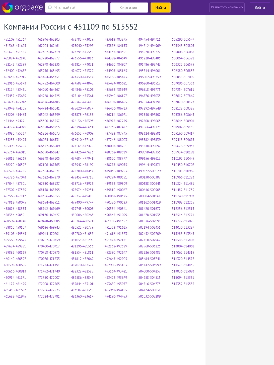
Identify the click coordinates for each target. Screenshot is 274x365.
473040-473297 (82, 46)
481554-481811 (82, 252)
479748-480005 (82, 209)
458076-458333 (15, 209)
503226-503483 (149, 252)
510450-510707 (183, 165)
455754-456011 (15, 152)
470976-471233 (48, 259)
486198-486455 (116, 102)
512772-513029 (183, 221)
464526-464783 (48, 102)
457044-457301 (15, 183)
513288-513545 (183, 234)
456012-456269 (15, 158)
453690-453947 (15, 102)
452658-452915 (15, 77)
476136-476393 (82, 121)
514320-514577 (183, 259)
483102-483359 (82, 290)
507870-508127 (183, 102)
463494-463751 (48, 77)
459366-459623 (15, 240)
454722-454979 (15, 127)
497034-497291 (149, 102)
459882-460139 (15, 252)
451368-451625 (15, 46)
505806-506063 (183, 52)
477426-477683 (82, 152)
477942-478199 (82, 165)
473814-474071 (82, 64)
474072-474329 (82, 71)
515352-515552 (183, 284)
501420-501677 (149, 209)
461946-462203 (48, 39)
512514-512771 (183, 215)
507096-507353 (183, 83)
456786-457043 (15, 177)
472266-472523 (48, 290)
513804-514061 (183, 246)
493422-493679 (116, 278)
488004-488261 (116, 146)
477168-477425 (82, 146)
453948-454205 (15, 108)
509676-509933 (183, 146)
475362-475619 (82, 102)
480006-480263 (82, 215)
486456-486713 (116, 108)
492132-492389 (116, 246)
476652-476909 (82, 133)
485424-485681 (116, 83)
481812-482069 (82, 259)
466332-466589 (48, 146)
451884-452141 (15, 58)
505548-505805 (183, 46)
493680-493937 (116, 284)
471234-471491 (48, 265)
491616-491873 (116, 234)
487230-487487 (116, 127)
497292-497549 (149, 108)
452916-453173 (15, 83)
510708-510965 (183, 171)
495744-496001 (149, 71)
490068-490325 (116, 196)
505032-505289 (149, 296)
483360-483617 (82, 296)
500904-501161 (149, 196)
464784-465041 (48, 108)
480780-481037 (82, 234)
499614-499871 (149, 165)
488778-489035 (116, 165)
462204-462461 (48, 46)
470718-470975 (48, 252)
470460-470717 (48, 246)
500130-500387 (149, 177)
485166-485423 (116, 77)
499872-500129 (149, 171)
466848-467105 (48, 158)
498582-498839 (149, 140)
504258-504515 (149, 278)
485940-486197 (116, 96)
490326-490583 (116, 202)
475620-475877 (82, 108)
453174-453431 (15, 89)
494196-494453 (116, 296)
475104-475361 (82, 96)
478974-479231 (82, 190)
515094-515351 (183, 278)
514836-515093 (183, 271)
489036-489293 (116, 171)
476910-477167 (82, 140)
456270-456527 (15, 165)
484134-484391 (116, 52)
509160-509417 (183, 133)
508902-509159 (183, 127)
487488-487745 (116, 133)
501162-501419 (149, 202)
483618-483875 (116, 39)
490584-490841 (116, 209)
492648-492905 (116, 259)
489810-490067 (116, 190)
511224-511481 (183, 183)
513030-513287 (183, 227)
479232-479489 (82, 196)
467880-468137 (48, 183)
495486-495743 (149, 64)
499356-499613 (149, 158)
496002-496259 (149, 77)
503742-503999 (149, 265)
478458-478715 (82, 177)
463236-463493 (48, 71)
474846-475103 (82, 89)
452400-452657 (15, 71)
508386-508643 (183, 115)
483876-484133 (116, 46)
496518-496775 (149, 89)
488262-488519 (116, 152)
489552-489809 (116, 183)
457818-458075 (15, 202)
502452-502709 (149, 234)
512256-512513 (183, 209)
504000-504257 (149, 271)
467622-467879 (48, 177)
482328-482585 (82, 271)
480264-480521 (82, 221)
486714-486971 (116, 115)
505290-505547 (183, 39)
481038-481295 (82, 240)
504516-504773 (149, 284)
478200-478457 (82, 171)
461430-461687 (15, 290)
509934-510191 (183, 152)
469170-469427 (48, 215)
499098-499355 (149, 152)
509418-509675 (183, 140)
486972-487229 (116, 121)
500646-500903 (149, 190)
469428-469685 (48, 221)
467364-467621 (48, 171)
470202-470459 (48, 240)
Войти (260, 7)
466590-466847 (48, 152)
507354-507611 (183, 89)
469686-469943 (48, 227)
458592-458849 (15, 221)
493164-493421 (116, 271)
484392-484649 (116, 58)
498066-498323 (149, 127)
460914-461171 (15, 278)
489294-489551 (116, 177)
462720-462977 (48, 58)
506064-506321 (183, 58)
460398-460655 (15, 265)
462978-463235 (48, 64)
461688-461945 (15, 296)
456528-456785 (15, 171)
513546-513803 (183, 240)
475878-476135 (82, 115)
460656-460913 (15, 271)
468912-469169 (48, 209)
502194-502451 (149, 227)
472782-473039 (82, 39)
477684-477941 (82, 158)
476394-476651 (82, 127)
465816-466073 (48, 133)
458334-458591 (15, 215)
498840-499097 (149, 146)
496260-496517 (149, 83)
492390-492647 (116, 252)
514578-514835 (183, 265)
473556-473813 (82, 58)
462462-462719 (48, 52)
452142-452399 (15, 64)
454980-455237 (15, 133)
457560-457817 (15, 196)
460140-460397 (15, 259)
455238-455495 (15, 140)
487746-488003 (116, 140)
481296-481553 (82, 246)
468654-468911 (48, 202)
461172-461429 (15, 284)
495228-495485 (149, 58)
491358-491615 (116, 227)
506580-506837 (183, 71)
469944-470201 (48, 234)
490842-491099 (116, 215)
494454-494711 (149, 39)
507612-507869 (183, 96)
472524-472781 (48, 296)
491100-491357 (116, 221)
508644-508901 (183, 121)
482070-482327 (82, 265)
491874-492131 (116, 240)
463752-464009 (48, 83)
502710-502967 (149, 240)
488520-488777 (116, 158)
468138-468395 (48, 190)
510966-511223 (183, 177)
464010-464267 (48, 89)
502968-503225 (149, 246)
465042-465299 (48, 115)
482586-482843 (82, 278)
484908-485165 (116, 71)
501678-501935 (149, 215)
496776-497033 (149, 96)
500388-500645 (149, 183)
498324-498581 (149, 133)
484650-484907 (116, 64)
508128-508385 (183, 108)
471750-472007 (48, 278)
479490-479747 (82, 202)
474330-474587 (82, 77)
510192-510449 (183, 158)
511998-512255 (183, 202)
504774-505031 (149, 290)
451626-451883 (15, 52)
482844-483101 (82, 284)
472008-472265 (48, 284)
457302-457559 (15, 190)
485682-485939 (116, 89)
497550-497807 (149, 115)
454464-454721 (15, 121)
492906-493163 (116, 265)
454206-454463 (15, 115)
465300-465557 (48, 121)
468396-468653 (48, 196)
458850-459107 (15, 227)
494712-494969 (149, 46)
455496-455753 (15, 146)
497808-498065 (149, 121)
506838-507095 (183, 77)
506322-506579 (183, 64)
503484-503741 (149, 259)
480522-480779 (82, 227)
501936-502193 (149, 221)
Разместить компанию (227, 7)
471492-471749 (48, 271)
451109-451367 (15, 39)
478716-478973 (82, 183)
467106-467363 (48, 165)
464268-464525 (48, 96)
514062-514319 (183, 252)
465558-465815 (48, 127)
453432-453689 (15, 96)
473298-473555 (82, 52)
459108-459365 (15, 234)
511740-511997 (183, 196)
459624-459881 (15, 246)
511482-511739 (183, 190)
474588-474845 (82, 83)
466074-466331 (48, 140)
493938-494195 (116, 290)
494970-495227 (149, 52)
